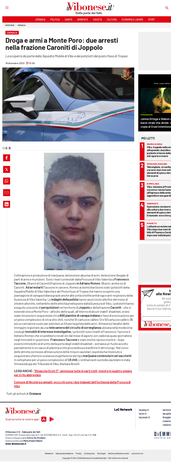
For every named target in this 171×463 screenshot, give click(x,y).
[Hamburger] (4, 7)
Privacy (79, 453)
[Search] (167, 8)
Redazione (49, 453)
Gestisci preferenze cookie (118, 453)
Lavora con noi (137, 453)
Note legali (101, 453)
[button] (6, 158)
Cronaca (21, 25)
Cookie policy (89, 453)
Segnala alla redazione (64, 453)
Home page (9, 25)
